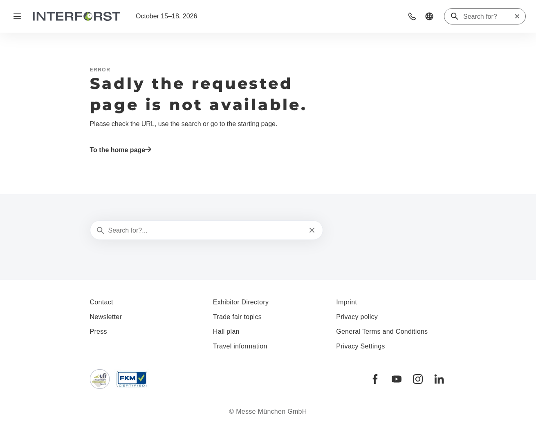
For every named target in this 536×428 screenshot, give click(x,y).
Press (98, 331)
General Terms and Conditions (382, 331)
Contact (101, 302)
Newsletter (106, 316)
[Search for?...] (205, 230)
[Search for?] (488, 16)
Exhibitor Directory (241, 302)
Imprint (346, 302)
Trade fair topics (237, 316)
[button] (412, 16)
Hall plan (226, 331)
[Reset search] (517, 16)
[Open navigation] (17, 16)
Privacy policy (357, 316)
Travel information (240, 346)
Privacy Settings (360, 346)
